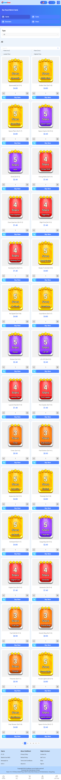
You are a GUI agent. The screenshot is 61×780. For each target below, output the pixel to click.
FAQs (41, 760)
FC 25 (2, 754)
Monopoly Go (4, 760)
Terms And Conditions (26, 760)
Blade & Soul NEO (5, 757)
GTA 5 (2, 763)
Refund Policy (24, 757)
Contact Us (43, 754)
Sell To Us (42, 757)
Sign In (42, 763)
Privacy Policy (24, 754)
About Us (23, 763)
